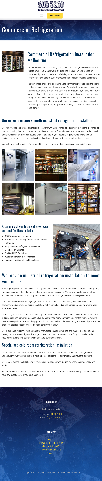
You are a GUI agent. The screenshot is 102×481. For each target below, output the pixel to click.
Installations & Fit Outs (51, 449)
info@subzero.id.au (54, 417)
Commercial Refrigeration (51, 443)
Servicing (51, 453)
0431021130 (56, 414)
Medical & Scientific (51, 446)
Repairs (51, 439)
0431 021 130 (55, 15)
